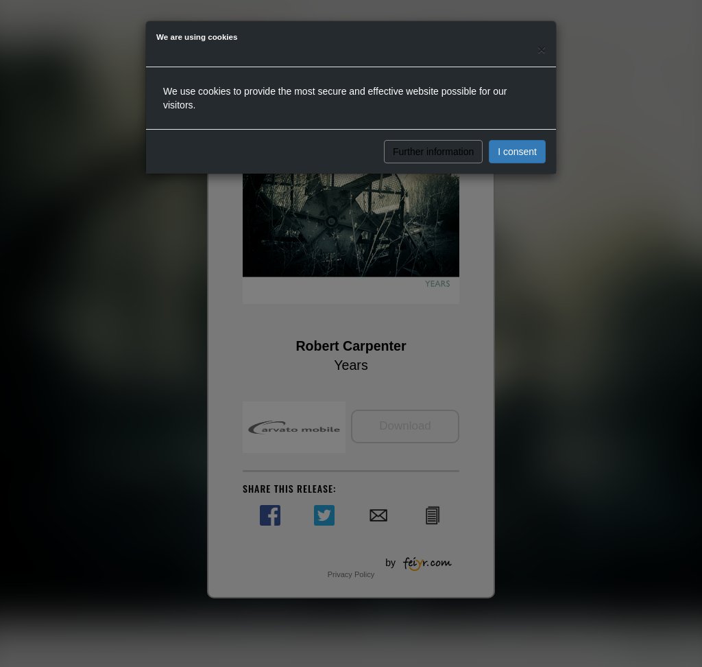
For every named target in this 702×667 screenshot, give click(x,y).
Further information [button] (433, 151)
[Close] (541, 49)
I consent (517, 151)
